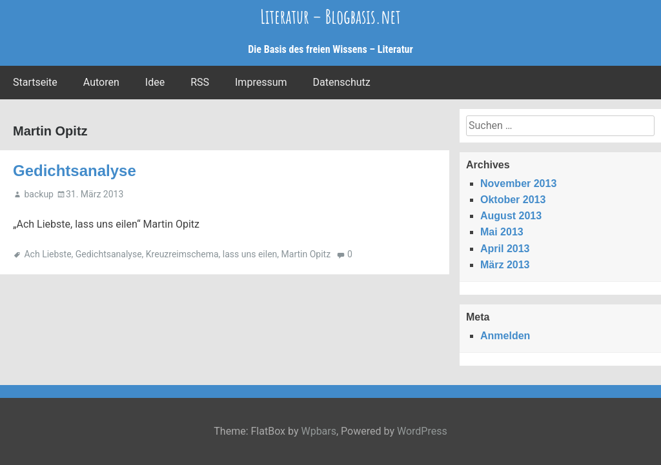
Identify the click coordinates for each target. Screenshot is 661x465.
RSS (199, 82)
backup (38, 194)
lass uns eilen (250, 254)
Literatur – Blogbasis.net (330, 16)
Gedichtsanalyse (74, 170)
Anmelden (505, 335)
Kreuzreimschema (182, 254)
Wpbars (318, 431)
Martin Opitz (306, 254)
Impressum (261, 82)
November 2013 (518, 183)
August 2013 (511, 215)
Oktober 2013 (512, 199)
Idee (155, 82)
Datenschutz (342, 82)
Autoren (101, 82)
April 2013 (504, 248)
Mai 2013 (502, 231)
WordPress (422, 431)
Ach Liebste (47, 254)
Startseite (35, 82)
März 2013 (505, 264)
